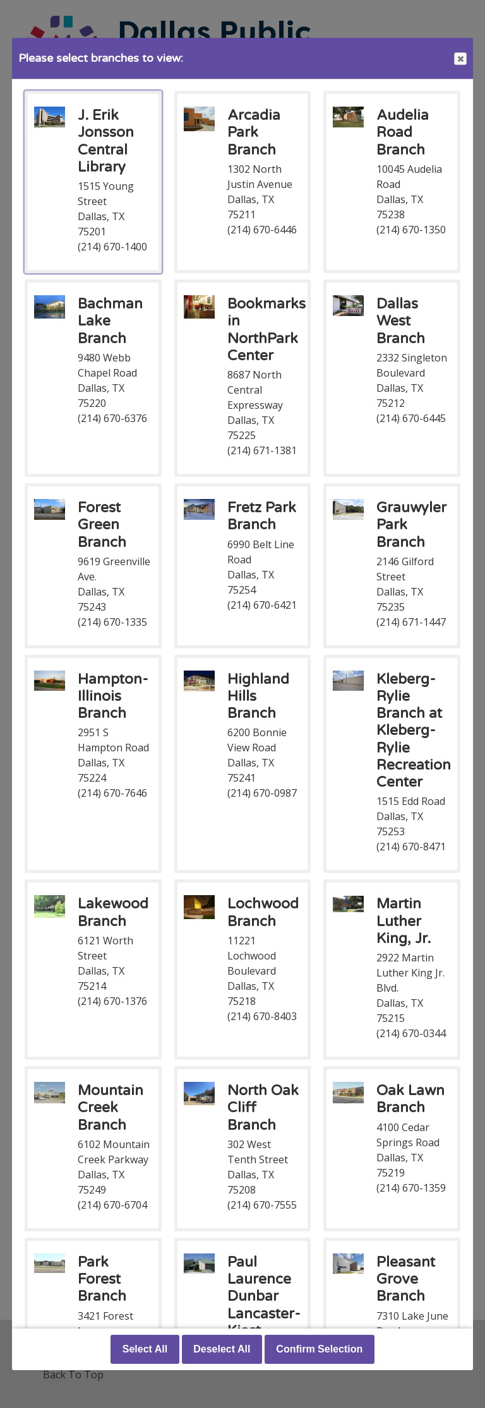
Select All (145, 1349)
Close (459, 59)
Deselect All (221, 1349)
